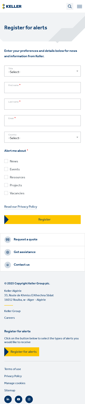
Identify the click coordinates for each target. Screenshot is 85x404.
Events (15, 169)
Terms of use (12, 369)
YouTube (18, 399)
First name (13, 85)
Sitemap (9, 390)
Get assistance (25, 252)
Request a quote (25, 239)
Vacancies (17, 193)
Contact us (22, 265)
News (14, 161)
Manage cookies (14, 383)
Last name (13, 102)
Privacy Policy (13, 376)
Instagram (29, 399)
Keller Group (12, 311)
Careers (9, 318)
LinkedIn (8, 399)
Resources (17, 177)
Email (11, 118)
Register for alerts (24, 352)
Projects (16, 185)
